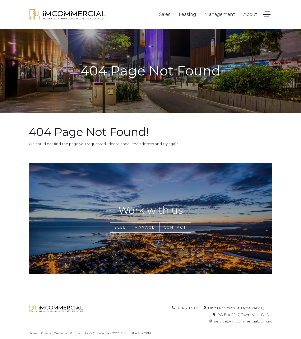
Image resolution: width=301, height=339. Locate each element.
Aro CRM (144, 333)
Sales (164, 14)
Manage (144, 227)
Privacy (46, 333)
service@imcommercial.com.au (243, 321)
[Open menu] (266, 14)
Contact (175, 227)
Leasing (187, 14)
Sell (120, 227)
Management (219, 14)
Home (33, 333)
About (250, 14)
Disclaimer (61, 333)
